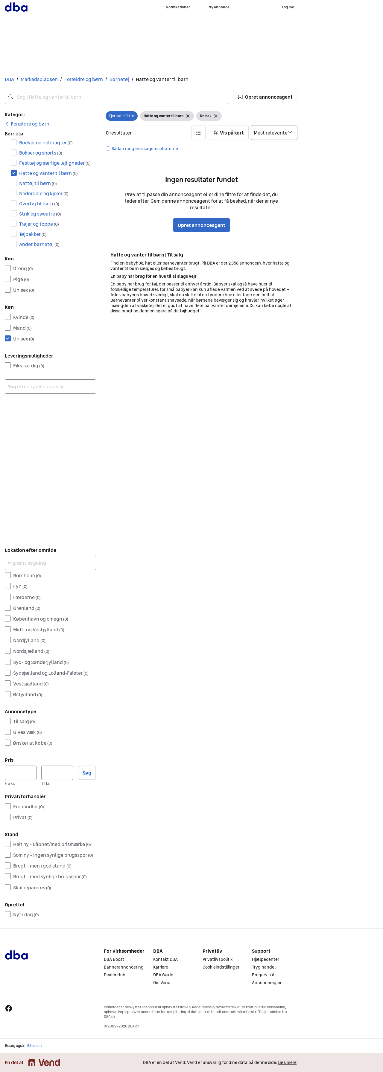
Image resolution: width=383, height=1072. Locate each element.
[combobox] (116, 97)
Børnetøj (119, 79)
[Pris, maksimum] (57, 773)
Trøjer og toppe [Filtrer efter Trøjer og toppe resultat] (39, 223)
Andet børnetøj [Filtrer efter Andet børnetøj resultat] (39, 244)
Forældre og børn (83, 79)
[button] (265, 97)
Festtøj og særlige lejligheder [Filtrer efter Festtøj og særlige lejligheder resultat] (55, 163)
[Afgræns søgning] (50, 563)
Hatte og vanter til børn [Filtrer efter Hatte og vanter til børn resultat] (48, 173)
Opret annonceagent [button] (201, 225)
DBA (9, 79)
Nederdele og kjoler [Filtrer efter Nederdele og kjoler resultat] (44, 193)
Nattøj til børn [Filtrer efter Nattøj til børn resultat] (38, 183)
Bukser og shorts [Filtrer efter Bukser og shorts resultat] (40, 152)
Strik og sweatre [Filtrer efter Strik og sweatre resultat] (40, 213)
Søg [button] (87, 772)
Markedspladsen (39, 79)
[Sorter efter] (274, 133)
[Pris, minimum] (21, 773)
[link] (27, 123)
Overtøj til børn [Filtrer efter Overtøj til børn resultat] (39, 203)
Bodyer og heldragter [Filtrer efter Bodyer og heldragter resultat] (46, 142)
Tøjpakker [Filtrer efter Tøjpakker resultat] (33, 234)
